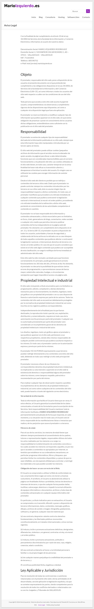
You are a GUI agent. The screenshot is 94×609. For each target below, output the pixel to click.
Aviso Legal (41, 605)
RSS (35, 605)
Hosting (61, 17)
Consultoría (50, 17)
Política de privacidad (53, 605)
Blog (41, 17)
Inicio (33, 17)
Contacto (86, 17)
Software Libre (73, 17)
